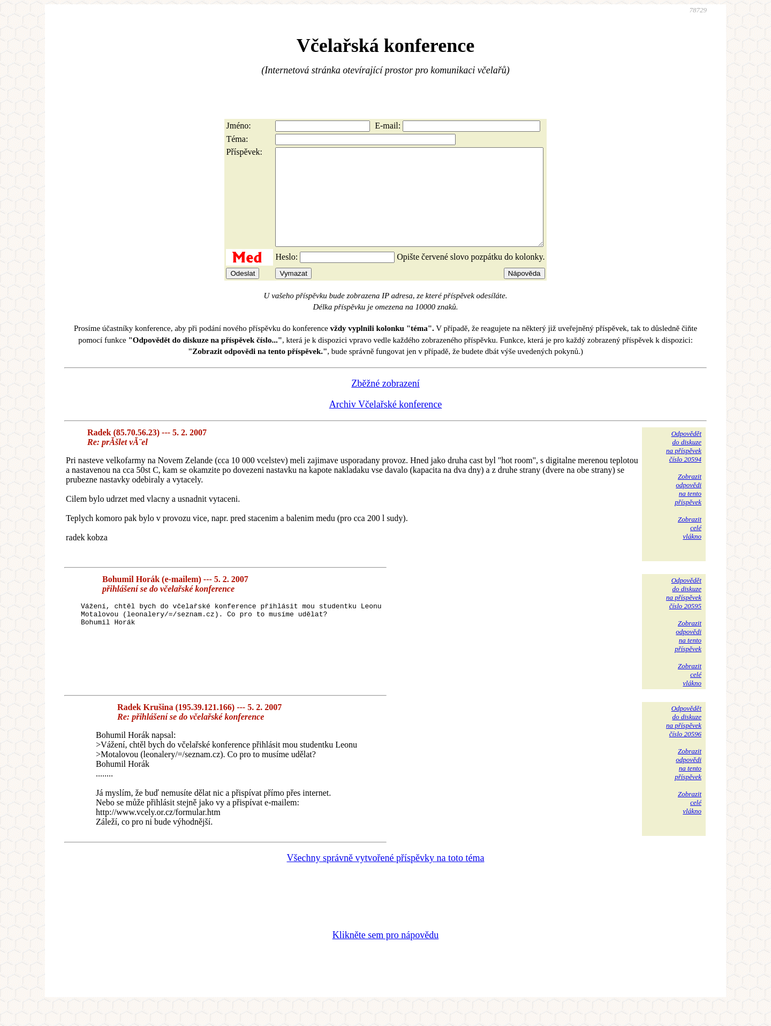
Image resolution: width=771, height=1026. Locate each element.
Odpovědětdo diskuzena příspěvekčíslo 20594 (683, 465)
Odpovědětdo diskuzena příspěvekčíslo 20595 (683, 612)
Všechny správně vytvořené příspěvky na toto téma (386, 877)
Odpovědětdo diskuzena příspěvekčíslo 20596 (683, 740)
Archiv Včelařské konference (385, 423)
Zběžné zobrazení (385, 402)
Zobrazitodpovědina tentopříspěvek (688, 508)
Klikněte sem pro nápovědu (385, 954)
